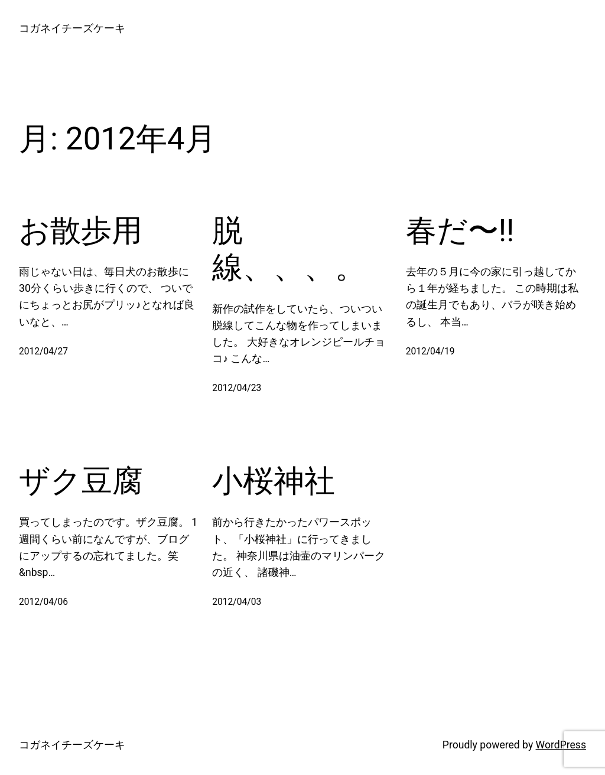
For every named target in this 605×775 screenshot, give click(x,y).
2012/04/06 (43, 602)
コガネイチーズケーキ (72, 28)
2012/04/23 (236, 388)
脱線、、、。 (289, 249)
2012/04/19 (430, 351)
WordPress (561, 745)
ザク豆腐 (81, 481)
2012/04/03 (236, 602)
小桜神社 (273, 481)
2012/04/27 (43, 351)
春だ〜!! (460, 231)
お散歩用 (80, 231)
